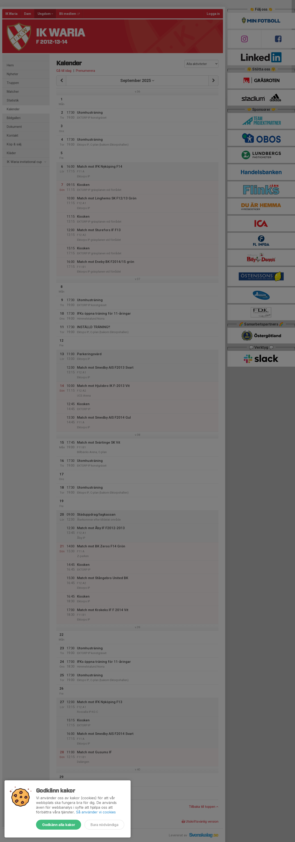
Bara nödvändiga (104, 824)
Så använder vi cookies (96, 812)
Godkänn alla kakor (58, 824)
